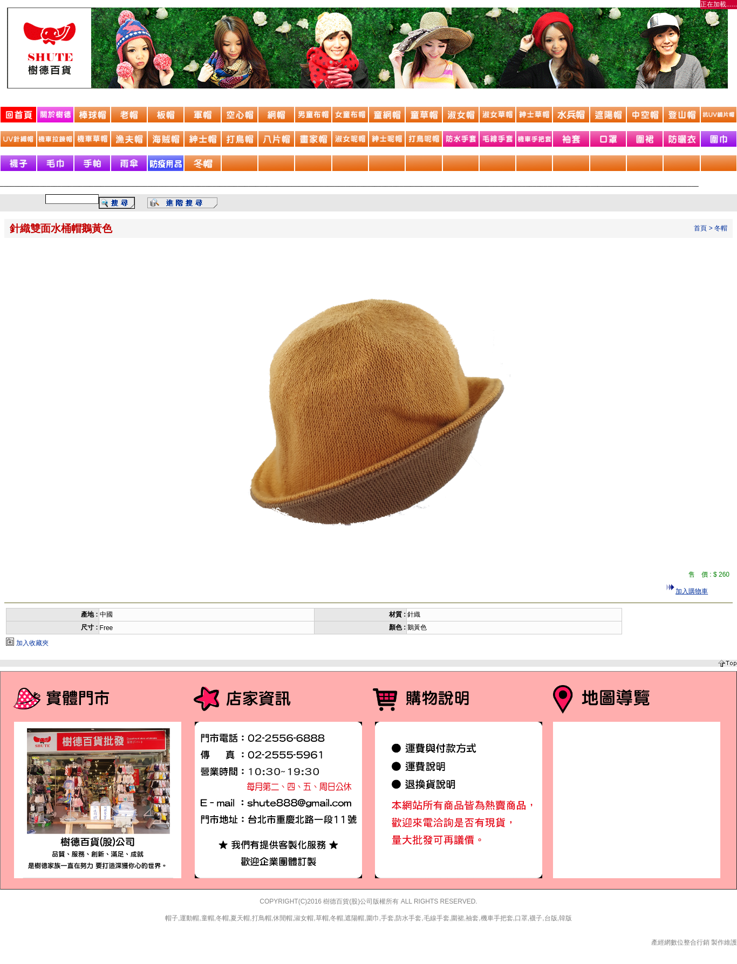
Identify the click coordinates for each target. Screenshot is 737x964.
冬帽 (720, 228)
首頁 (700, 228)
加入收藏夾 (32, 643)
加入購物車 (691, 591)
